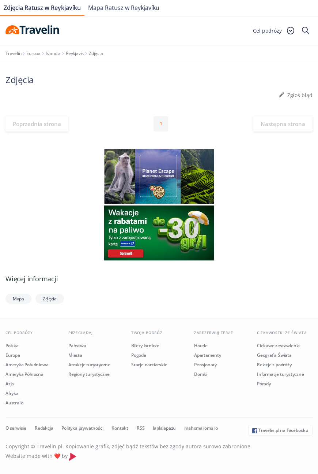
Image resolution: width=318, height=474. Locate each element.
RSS (140, 428)
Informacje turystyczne (280, 374)
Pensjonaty (205, 365)
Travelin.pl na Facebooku (280, 430)
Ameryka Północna (24, 374)
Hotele (201, 345)
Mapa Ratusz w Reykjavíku (123, 8)
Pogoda (138, 355)
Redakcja (44, 428)
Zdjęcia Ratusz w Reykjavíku (42, 8)
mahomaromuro (201, 428)
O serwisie (15, 428)
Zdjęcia (50, 299)
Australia (14, 403)
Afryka (12, 393)
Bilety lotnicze (145, 345)
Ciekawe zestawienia (278, 345)
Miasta (75, 355)
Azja (9, 384)
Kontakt (119, 428)
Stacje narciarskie (149, 365)
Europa (33, 53)
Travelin (13, 53)
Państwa (77, 345)
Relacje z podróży (274, 365)
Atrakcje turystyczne (89, 365)
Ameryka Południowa (26, 365)
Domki (200, 374)
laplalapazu (164, 428)
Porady (264, 384)
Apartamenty (207, 355)
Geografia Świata (274, 355)
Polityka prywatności (82, 428)
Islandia (53, 53)
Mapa (18, 299)
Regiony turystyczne (89, 374)
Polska (12, 345)
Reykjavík (75, 53)
